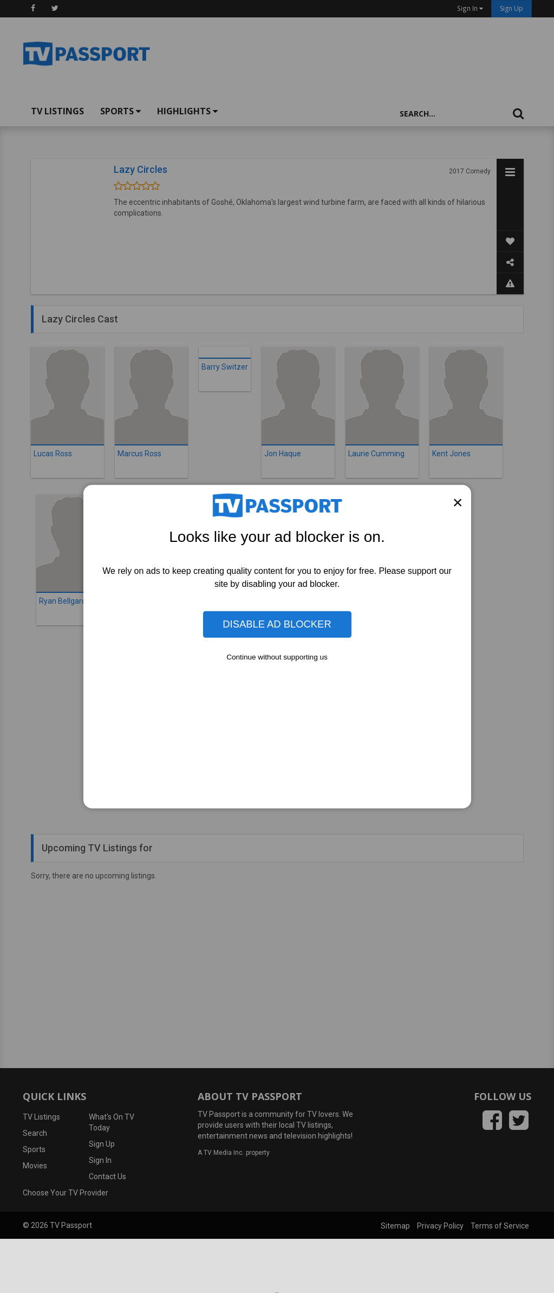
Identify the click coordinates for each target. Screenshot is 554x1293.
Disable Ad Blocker (277, 624)
